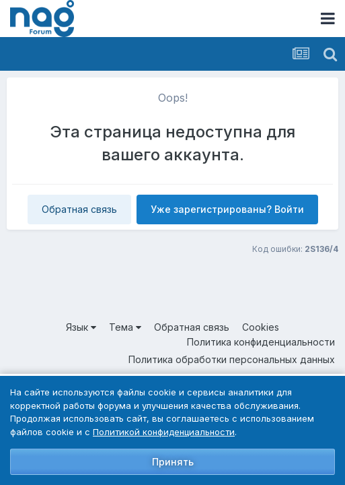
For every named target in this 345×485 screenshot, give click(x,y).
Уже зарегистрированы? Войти (227, 209)
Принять (173, 461)
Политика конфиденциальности (261, 342)
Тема (125, 327)
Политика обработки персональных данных (231, 359)
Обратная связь (79, 209)
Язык (81, 327)
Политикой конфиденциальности (164, 431)
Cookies (260, 327)
